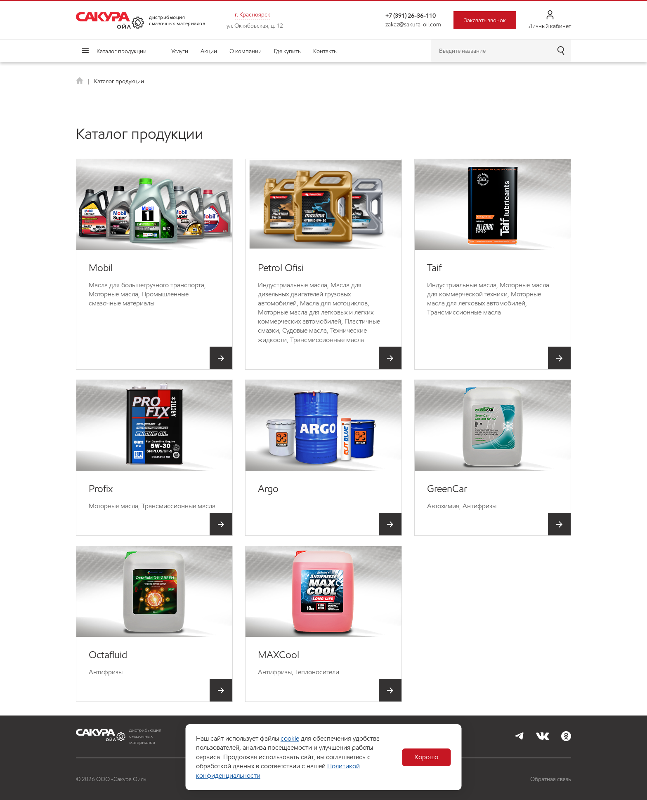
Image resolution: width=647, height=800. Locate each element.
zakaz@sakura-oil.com (413, 24)
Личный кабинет (550, 20)
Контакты (325, 51)
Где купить (287, 51)
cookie (289, 738)
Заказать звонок (485, 20)
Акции (209, 51)
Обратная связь (550, 779)
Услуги (179, 51)
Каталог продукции (121, 51)
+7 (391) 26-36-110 (410, 15)
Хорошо (427, 757)
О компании (245, 51)
